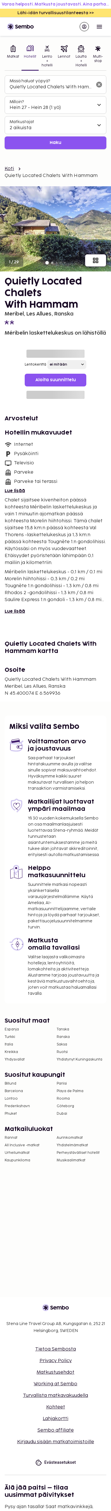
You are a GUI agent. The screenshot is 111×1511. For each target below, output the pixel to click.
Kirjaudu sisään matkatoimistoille (55, 1442)
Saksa (62, 1044)
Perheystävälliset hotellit (78, 1153)
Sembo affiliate (55, 1430)
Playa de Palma (70, 1091)
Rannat (11, 1138)
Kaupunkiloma (17, 1160)
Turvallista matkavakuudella (55, 1395)
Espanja (12, 1029)
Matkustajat (22, 121)
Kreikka (11, 1052)
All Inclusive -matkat (22, 1145)
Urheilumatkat (17, 1153)
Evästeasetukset (55, 1462)
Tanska (63, 1029)
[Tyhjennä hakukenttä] (99, 84)
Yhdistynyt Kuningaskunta (79, 1059)
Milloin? (17, 101)
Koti (9, 168)
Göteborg (65, 1106)
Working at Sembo (55, 1384)
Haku (55, 143)
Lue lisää (15, 491)
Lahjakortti (55, 1418)
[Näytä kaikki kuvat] (95, 260)
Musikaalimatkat (71, 1160)
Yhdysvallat (15, 1059)
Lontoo (11, 1098)
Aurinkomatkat (70, 1138)
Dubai (62, 1114)
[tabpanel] (55, 112)
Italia (9, 1044)
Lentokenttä (35, 364)
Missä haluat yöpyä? (30, 81)
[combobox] (51, 87)
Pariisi (62, 1083)
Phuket (11, 1114)
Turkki (10, 1037)
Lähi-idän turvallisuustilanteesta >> (55, 12)
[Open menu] (99, 26)
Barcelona (14, 1091)
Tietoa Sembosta (55, 1349)
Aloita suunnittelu (55, 380)
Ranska (63, 1037)
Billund (10, 1083)
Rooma (63, 1098)
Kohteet (55, 1407)
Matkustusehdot (55, 1372)
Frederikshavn (17, 1106)
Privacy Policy (56, 1361)
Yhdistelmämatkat (72, 1145)
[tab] (13, 57)
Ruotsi (62, 1052)
